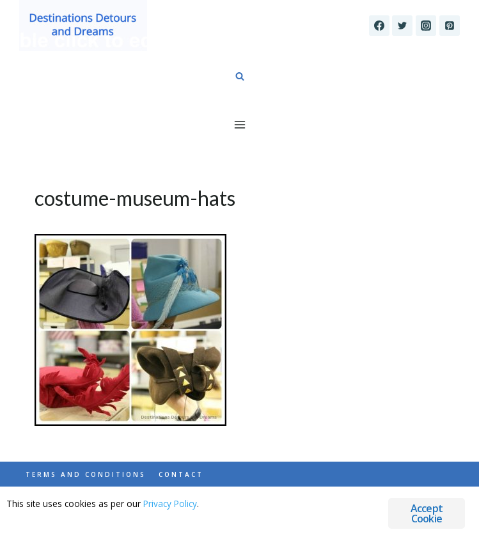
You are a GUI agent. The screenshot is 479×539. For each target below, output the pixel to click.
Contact (181, 474)
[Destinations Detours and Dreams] (83, 25)
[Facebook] (379, 25)
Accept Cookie (427, 513)
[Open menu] (239, 124)
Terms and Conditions (86, 474)
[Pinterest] (449, 25)
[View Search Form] (239, 76)
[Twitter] (402, 25)
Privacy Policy (170, 503)
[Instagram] (426, 25)
